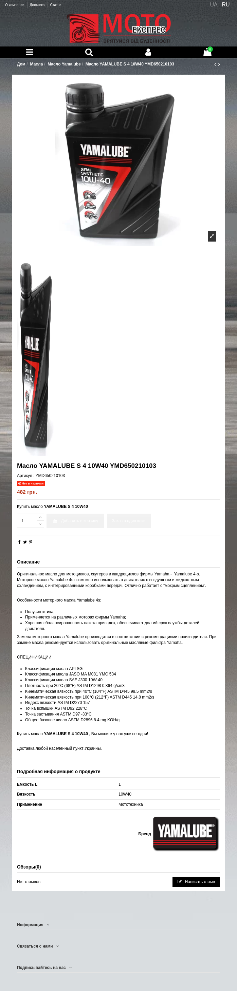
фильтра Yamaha (165, 642)
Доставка (37, 5)
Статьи (55, 5)
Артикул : (25, 475)
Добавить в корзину (75, 520)
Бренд (144, 834)
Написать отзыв (196, 881)
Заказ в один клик (129, 520)
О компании (15, 5)
